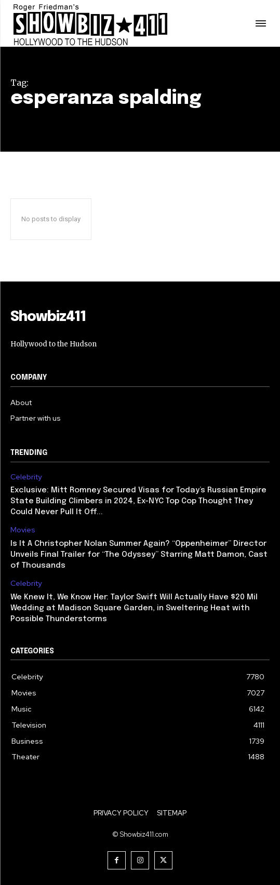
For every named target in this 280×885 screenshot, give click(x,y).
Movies (22, 530)
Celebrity (26, 477)
